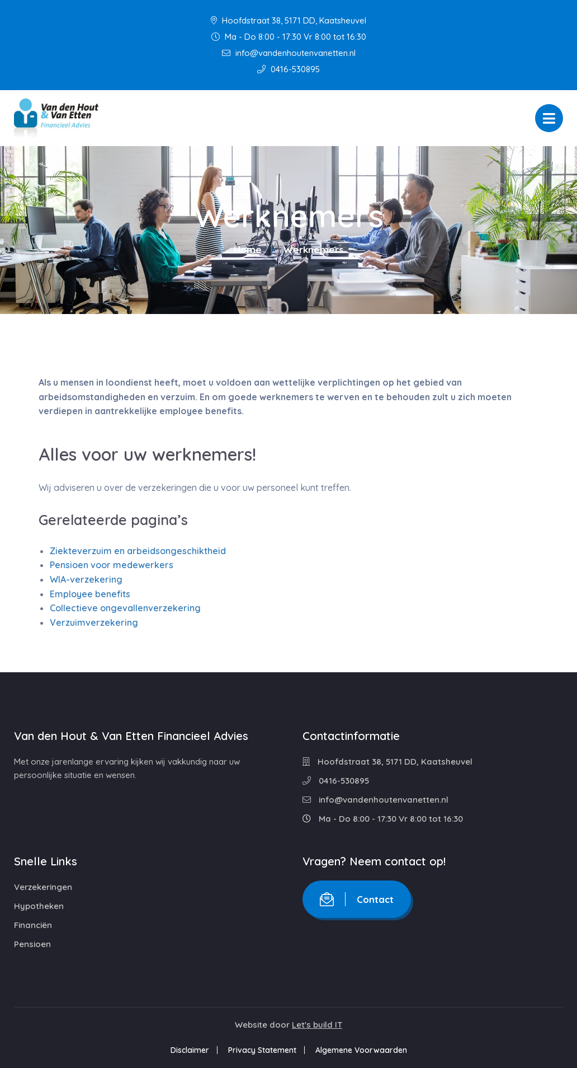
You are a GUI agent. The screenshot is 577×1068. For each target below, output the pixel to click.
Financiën (33, 925)
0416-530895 (288, 69)
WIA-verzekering (86, 579)
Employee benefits (90, 593)
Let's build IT (317, 1024)
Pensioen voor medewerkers (111, 564)
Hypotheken (39, 906)
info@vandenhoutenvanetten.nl (289, 53)
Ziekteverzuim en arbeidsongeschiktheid (138, 550)
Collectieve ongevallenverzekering (125, 607)
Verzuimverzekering (94, 622)
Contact (357, 899)
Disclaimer (190, 1050)
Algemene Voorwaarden (361, 1050)
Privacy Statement (262, 1050)
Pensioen (32, 944)
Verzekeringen (43, 887)
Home (248, 249)
